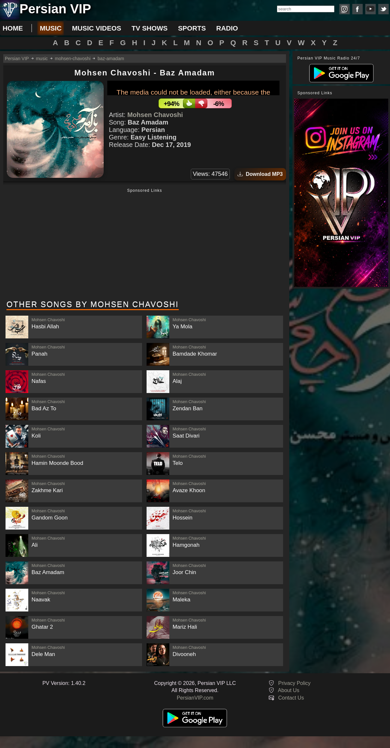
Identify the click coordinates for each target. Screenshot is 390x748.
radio (227, 28)
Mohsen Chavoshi (155, 114)
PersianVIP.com (195, 698)
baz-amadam (111, 58)
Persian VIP (17, 58)
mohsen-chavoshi (73, 58)
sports (192, 28)
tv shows (150, 28)
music (50, 28)
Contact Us (291, 698)
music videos (96, 28)
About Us (288, 690)
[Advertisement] (144, 244)
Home (13, 28)
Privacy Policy (294, 683)
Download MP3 (260, 174)
